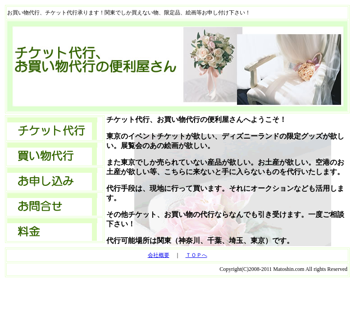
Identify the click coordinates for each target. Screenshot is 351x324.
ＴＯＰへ (196, 255)
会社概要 (158, 255)
